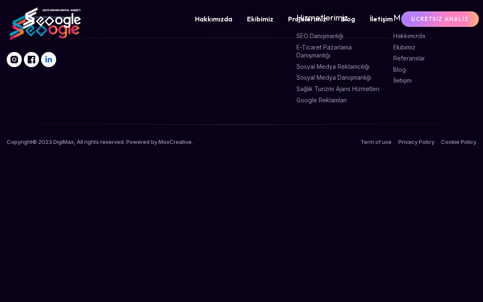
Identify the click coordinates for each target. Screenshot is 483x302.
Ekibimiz (260, 19)
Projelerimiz (307, 19)
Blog (348, 19)
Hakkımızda (213, 19)
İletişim (381, 19)
